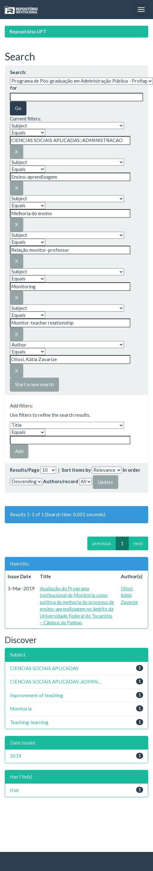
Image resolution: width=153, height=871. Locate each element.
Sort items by (76, 470)
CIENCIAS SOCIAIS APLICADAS (44, 668)
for (13, 88)
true (14, 790)
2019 (15, 756)
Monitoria (21, 708)
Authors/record (60, 481)
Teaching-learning (29, 722)
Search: (18, 72)
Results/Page (25, 470)
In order (131, 470)
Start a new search (34, 384)
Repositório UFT (28, 31)
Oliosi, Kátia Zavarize (129, 595)
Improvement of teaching (36, 695)
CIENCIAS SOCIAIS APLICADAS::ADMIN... (55, 681)
